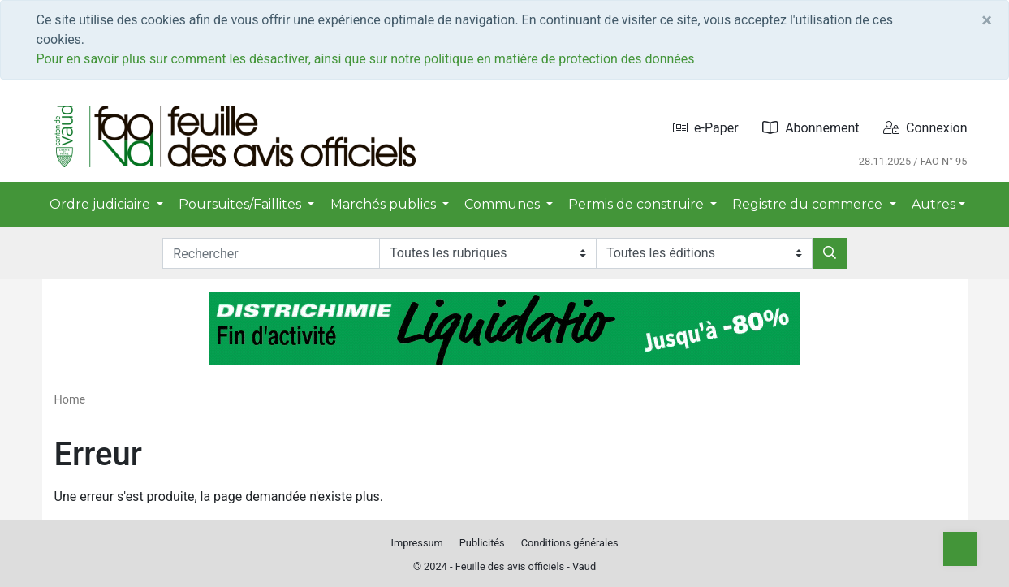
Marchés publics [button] (384, 204)
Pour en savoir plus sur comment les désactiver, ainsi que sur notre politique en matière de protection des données (366, 59)
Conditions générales (570, 543)
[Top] (960, 549)
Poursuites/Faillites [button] (241, 204)
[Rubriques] (487, 253)
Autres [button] (933, 204)
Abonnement (810, 128)
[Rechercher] (830, 253)
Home (70, 400)
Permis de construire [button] (637, 204)
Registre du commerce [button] (809, 204)
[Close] (986, 20)
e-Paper (706, 128)
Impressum (416, 543)
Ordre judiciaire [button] (101, 204)
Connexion (925, 128)
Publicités (482, 543)
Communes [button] (503, 204)
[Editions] (704, 253)
